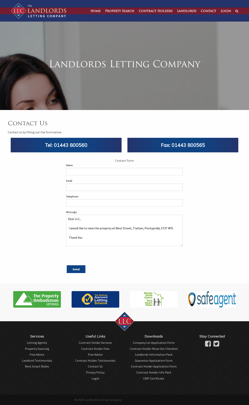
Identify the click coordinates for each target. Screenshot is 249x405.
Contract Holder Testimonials (95, 360)
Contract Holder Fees (95, 349)
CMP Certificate (153, 378)
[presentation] (95, 257)
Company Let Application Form (153, 343)
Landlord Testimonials (37, 360)
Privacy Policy (95, 372)
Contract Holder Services (95, 343)
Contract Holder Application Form (154, 366)
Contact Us (95, 366)
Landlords (186, 11)
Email (69, 180)
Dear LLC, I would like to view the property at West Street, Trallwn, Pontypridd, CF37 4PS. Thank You (124, 230)
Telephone (72, 196)
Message (71, 212)
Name (69, 165)
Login (226, 11)
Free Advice (37, 354)
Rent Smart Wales (37, 366)
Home (95, 11)
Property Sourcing (37, 349)
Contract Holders (156, 11)
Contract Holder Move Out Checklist (154, 349)
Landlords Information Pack (153, 354)
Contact (208, 11)
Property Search (119, 11)
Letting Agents (37, 343)
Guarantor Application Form (154, 360)
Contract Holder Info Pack (153, 372)
